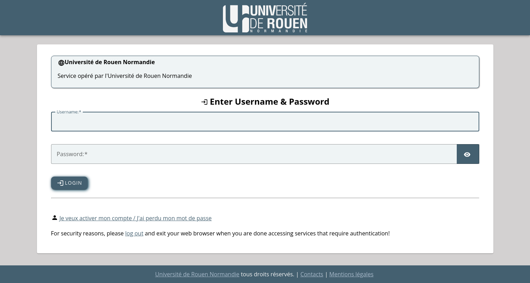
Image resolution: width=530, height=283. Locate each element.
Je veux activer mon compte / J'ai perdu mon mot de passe (136, 218)
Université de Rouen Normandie (197, 274)
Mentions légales (351, 274)
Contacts (311, 274)
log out (134, 233)
